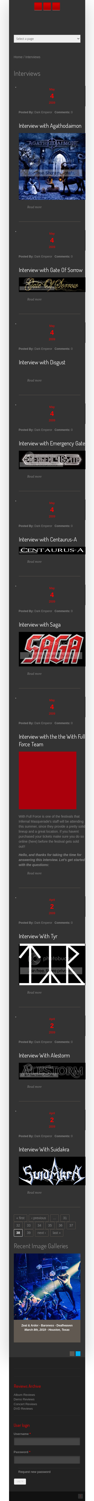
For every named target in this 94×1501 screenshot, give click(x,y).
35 (50, 1225)
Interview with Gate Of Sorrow (51, 269)
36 (61, 1225)
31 (65, 1218)
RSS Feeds (56, 6)
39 (29, 1233)
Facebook (38, 6)
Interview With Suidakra (44, 1149)
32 (18, 1225)
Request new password (34, 1472)
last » (57, 1233)
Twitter (47, 6)
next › (42, 1233)
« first (20, 1218)
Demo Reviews (24, 1399)
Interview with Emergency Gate (52, 443)
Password (22, 1452)
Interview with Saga (40, 624)
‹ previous (38, 1218)
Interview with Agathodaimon (50, 125)
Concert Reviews (25, 1404)
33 (29, 1225)
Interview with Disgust (42, 362)
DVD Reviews (23, 1408)
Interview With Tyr (38, 936)
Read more (34, 207)
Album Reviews (24, 1395)
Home (18, 57)
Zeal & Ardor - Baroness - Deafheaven (47, 1325)
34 (39, 1225)
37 (71, 1225)
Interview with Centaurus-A (48, 539)
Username (22, 1434)
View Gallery (50, 1259)
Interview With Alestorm (44, 1055)
